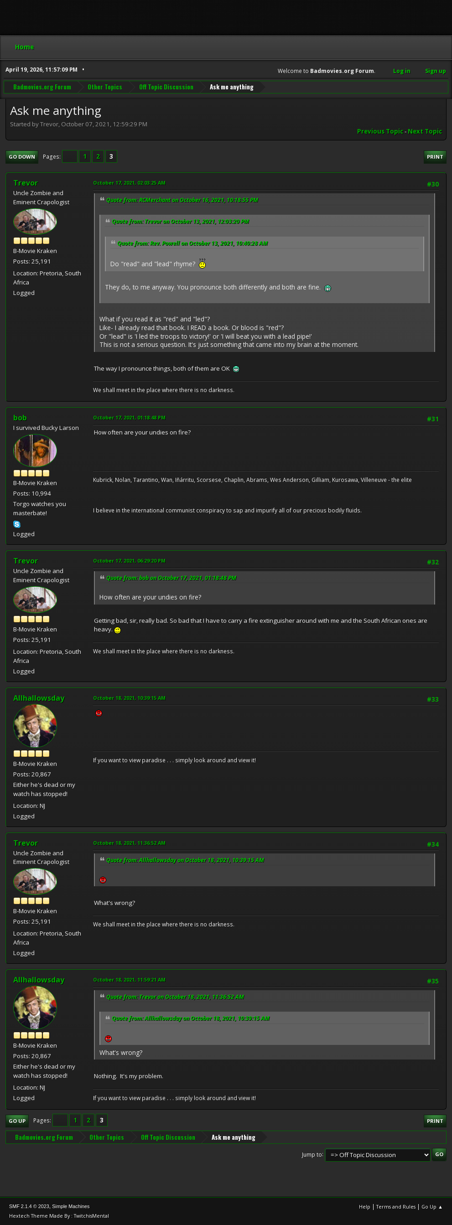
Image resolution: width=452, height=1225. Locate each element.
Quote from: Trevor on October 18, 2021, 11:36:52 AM (175, 997)
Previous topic (380, 131)
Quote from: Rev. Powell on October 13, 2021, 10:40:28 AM (192, 243)
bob (20, 418)
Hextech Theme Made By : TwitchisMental (59, 1215)
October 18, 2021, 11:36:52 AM (129, 842)
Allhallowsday (38, 698)
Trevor (25, 183)
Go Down (22, 156)
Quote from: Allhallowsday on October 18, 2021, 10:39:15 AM (185, 860)
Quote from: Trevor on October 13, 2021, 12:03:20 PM (180, 221)
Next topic (425, 131)
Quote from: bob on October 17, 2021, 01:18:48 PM (171, 578)
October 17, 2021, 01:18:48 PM (129, 417)
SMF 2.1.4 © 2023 (29, 1206)
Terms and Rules (396, 1206)
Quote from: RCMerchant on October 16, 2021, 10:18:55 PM (182, 200)
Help (364, 1206)
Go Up (17, 1120)
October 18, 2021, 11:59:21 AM (129, 979)
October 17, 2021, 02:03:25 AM (129, 182)
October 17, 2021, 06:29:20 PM (129, 560)
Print (435, 156)
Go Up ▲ (432, 1206)
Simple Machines (70, 1206)
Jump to (312, 1154)
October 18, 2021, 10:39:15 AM (129, 697)
